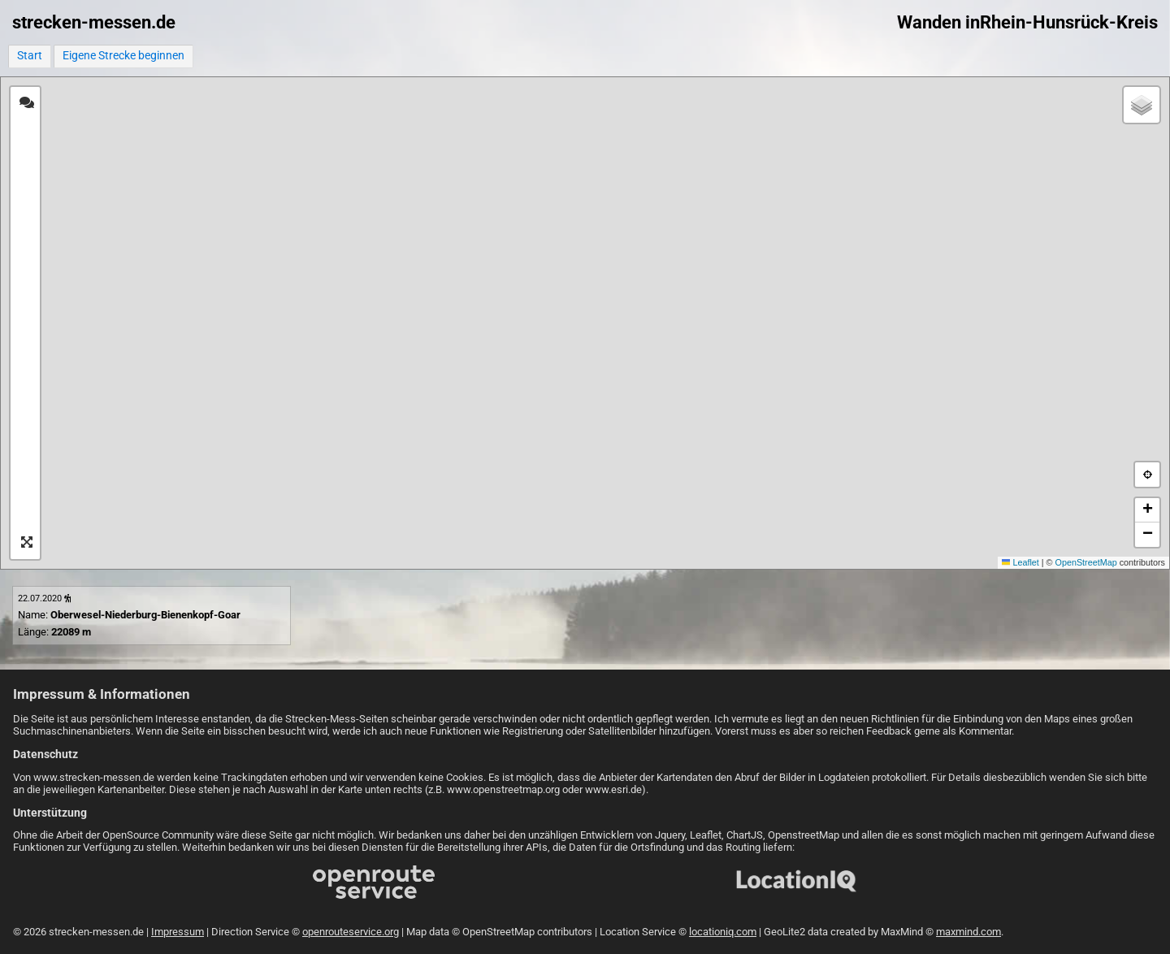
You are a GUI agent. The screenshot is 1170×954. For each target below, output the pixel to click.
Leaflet (1020, 562)
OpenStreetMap (1086, 562)
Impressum (177, 932)
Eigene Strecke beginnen (123, 56)
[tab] (27, 103)
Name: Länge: (129, 615)
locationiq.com (722, 932)
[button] (1141, 105)
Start (29, 56)
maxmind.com (968, 932)
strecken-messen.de (94, 22)
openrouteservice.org (350, 932)
